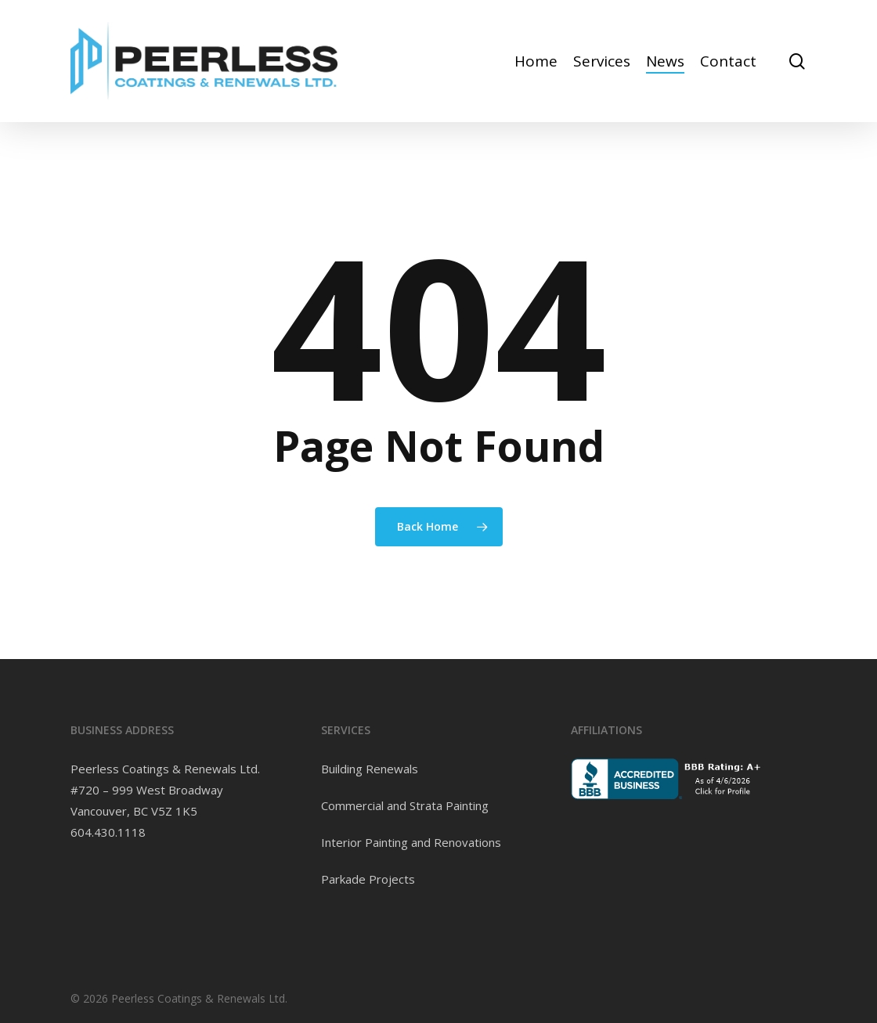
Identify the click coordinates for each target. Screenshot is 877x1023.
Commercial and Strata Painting (405, 805)
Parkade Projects (368, 879)
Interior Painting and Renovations (411, 842)
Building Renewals (369, 768)
